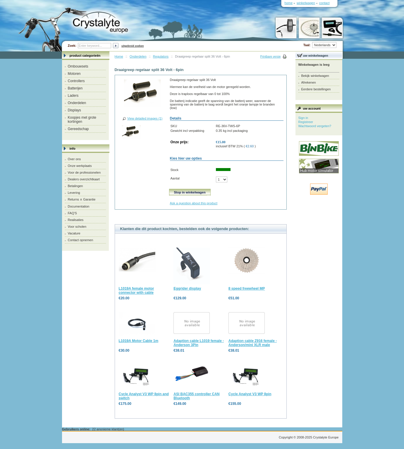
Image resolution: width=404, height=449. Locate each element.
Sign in (303, 118)
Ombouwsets (78, 66)
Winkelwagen (306, 3)
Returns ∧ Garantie (82, 199)
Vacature (74, 233)
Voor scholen (77, 226)
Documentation (79, 206)
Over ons (74, 159)
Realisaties (76, 220)
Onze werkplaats (80, 165)
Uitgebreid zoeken (132, 45)
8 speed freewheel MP (246, 288)
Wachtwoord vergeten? (314, 126)
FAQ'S (72, 213)
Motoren (74, 74)
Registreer (305, 122)
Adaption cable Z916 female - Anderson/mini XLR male (252, 343)
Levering (74, 192)
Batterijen (75, 88)
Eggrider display (187, 288)
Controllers (76, 81)
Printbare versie (270, 56)
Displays (74, 110)
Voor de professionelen (84, 172)
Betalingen (75, 186)
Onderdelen (77, 103)
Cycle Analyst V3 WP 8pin (249, 394)
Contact (324, 3)
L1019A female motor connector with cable (136, 290)
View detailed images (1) (144, 118)
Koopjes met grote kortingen (82, 119)
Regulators (161, 56)
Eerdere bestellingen (316, 89)
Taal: (319, 45)
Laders (73, 96)
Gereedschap (78, 129)
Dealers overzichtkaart (84, 179)
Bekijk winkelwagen (315, 75)
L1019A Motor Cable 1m (139, 341)
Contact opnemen (80, 240)
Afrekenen (308, 82)
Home (119, 56)
